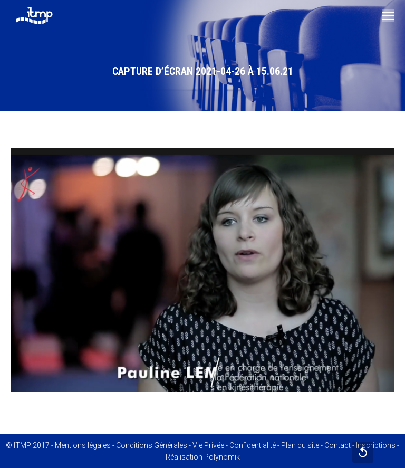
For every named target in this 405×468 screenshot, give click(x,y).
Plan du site (300, 445)
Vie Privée (208, 445)
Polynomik (222, 457)
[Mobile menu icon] (388, 15)
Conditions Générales (151, 445)
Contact (337, 445)
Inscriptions (376, 445)
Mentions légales (83, 445)
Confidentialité (252, 445)
